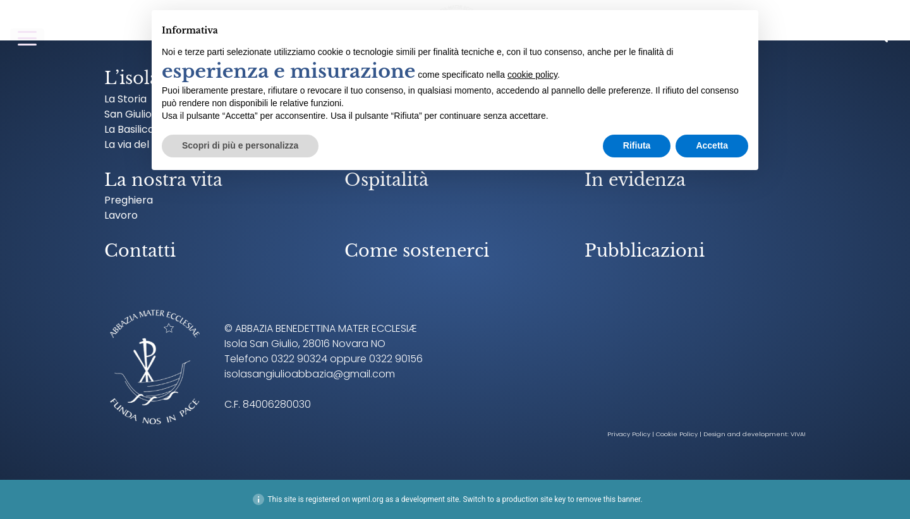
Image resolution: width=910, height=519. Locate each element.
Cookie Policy (677, 434)
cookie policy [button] (532, 75)
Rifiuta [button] (637, 145)
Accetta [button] (712, 145)
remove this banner (608, 499)
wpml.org (368, 499)
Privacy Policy (628, 434)
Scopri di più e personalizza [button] (240, 145)
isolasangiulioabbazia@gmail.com (309, 374)
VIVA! (798, 434)
